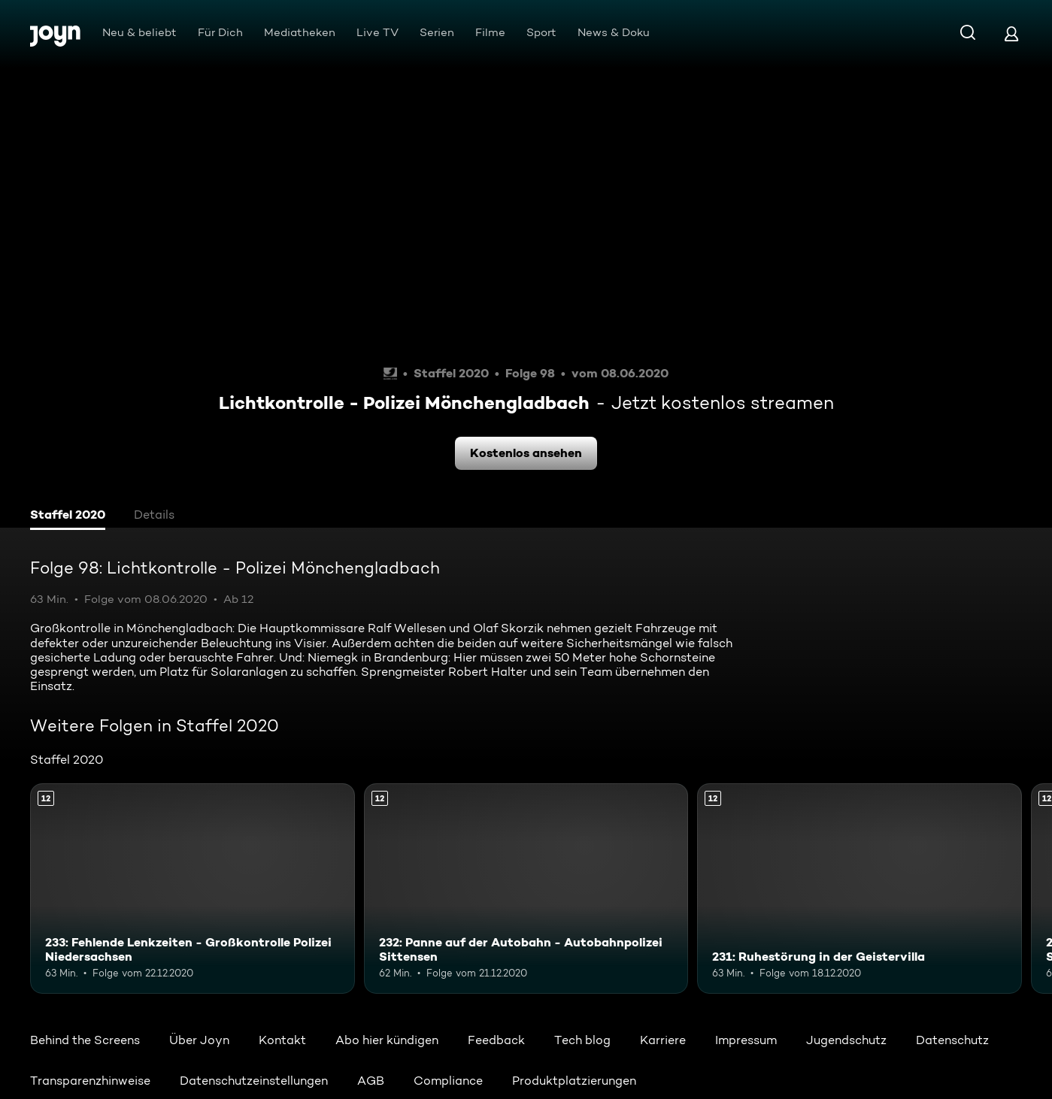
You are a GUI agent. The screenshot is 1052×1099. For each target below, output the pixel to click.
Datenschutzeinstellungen (254, 1080)
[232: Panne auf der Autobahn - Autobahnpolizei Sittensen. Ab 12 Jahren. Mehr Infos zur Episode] (526, 889)
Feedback (496, 1040)
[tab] (67, 516)
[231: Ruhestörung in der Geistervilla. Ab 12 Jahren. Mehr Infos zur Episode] (859, 889)
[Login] (1011, 33)
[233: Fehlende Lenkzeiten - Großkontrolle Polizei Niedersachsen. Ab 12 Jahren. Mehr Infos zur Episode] (192, 889)
